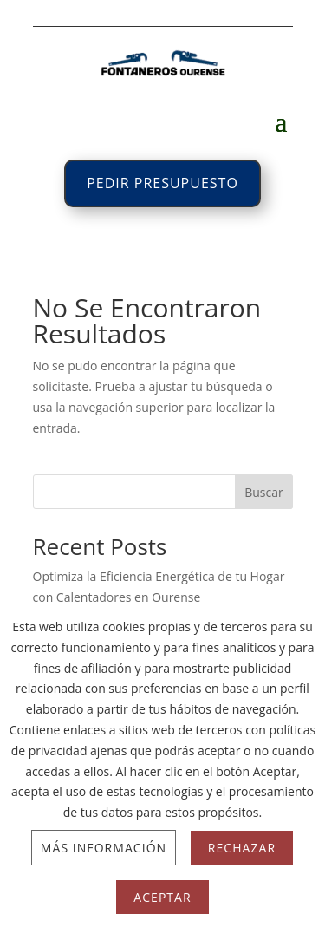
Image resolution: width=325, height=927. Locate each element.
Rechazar (242, 847)
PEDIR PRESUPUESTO (162, 183)
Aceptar (162, 897)
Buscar (263, 492)
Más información (103, 847)
